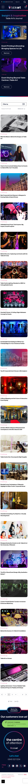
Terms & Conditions (6, 777)
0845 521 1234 (14, 759)
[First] (11, 701)
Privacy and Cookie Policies (7, 776)
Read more (6, 53)
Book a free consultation (14, 710)
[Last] (17, 701)
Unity (25, 774)
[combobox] (21, 108)
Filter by (14, 104)
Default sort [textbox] (20, 108)
